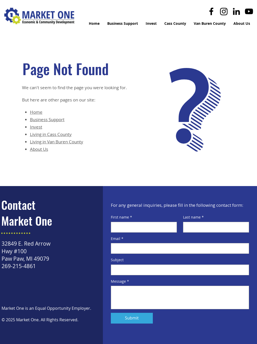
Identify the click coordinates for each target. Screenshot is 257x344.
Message (120, 281)
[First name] (142, 227)
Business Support (47, 119)
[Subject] (178, 270)
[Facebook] (211, 11)
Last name (193, 217)
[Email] (178, 248)
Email (117, 238)
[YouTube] (249, 11)
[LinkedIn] (236, 11)
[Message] (180, 297)
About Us (39, 149)
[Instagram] (224, 11)
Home (36, 112)
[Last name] (214, 227)
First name (121, 217)
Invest (36, 127)
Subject (117, 259)
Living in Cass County (51, 134)
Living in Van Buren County (56, 142)
